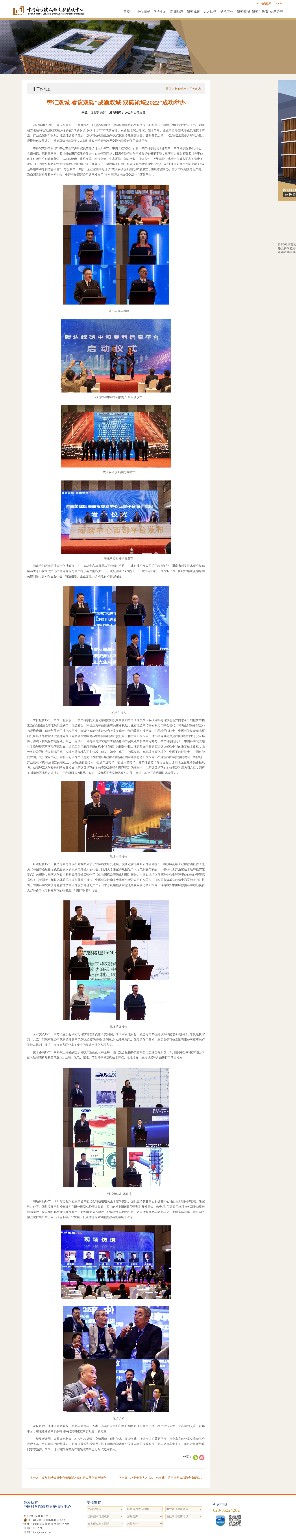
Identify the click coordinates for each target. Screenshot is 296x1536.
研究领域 (243, 12)
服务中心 (160, 12)
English (280, 3)
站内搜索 (264, 3)
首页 (126, 12)
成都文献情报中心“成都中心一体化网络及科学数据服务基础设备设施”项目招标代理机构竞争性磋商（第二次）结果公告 (244, 252)
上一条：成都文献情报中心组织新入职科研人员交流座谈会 (68, 1477)
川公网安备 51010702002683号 (44, 1520)
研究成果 (193, 12)
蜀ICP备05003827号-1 (37, 1516)
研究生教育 (260, 12)
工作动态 (195, 88)
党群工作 (226, 12)
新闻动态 (176, 12)
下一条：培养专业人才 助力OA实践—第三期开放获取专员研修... (160, 1477)
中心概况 (143, 12)
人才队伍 (210, 12)
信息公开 (276, 12)
